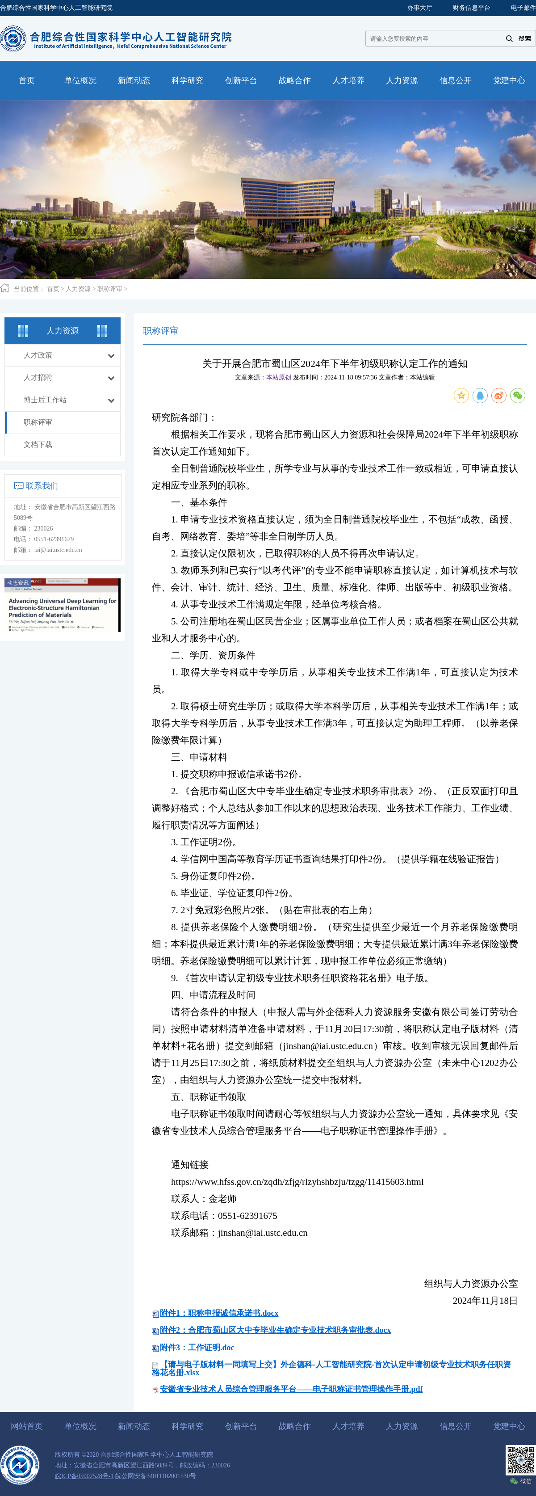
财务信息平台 (471, 7)
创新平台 (241, 1426)
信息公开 (456, 1426)
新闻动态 (134, 1426)
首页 (53, 289)
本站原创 (278, 377)
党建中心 (509, 1426)
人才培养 (348, 1426)
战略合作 (295, 1426)
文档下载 (38, 444)
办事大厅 (419, 7)
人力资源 (78, 289)
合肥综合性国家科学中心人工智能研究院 (56, 7)
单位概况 (80, 1426)
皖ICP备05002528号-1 (84, 1476)
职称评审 (109, 289)
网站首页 (27, 1426)
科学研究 (188, 1426)
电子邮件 (523, 7)
